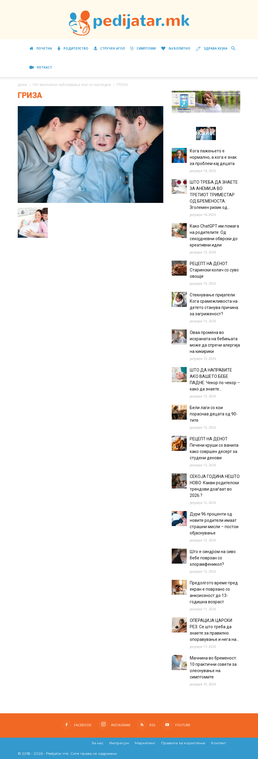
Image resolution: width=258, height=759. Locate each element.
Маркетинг (145, 743)
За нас (97, 743)
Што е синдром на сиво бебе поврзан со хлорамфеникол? (213, 558)
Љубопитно (175, 48)
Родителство (72, 48)
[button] (233, 48)
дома (22, 84)
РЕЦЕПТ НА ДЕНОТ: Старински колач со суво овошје (214, 270)
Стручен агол (109, 48)
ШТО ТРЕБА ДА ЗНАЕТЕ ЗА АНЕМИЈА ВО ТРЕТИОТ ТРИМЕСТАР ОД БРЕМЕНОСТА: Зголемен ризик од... (214, 195)
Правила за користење (183, 743)
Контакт (218, 743)
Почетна (40, 48)
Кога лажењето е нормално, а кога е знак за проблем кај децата (213, 157)
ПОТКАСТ (40, 67)
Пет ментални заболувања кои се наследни (72, 84)
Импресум (119, 743)
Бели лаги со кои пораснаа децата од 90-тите (214, 414)
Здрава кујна (211, 48)
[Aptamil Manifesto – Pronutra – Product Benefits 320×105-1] (206, 112)
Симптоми (143, 48)
